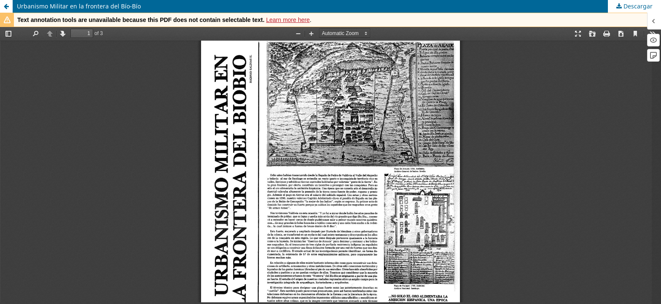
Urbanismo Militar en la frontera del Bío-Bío (79, 6)
